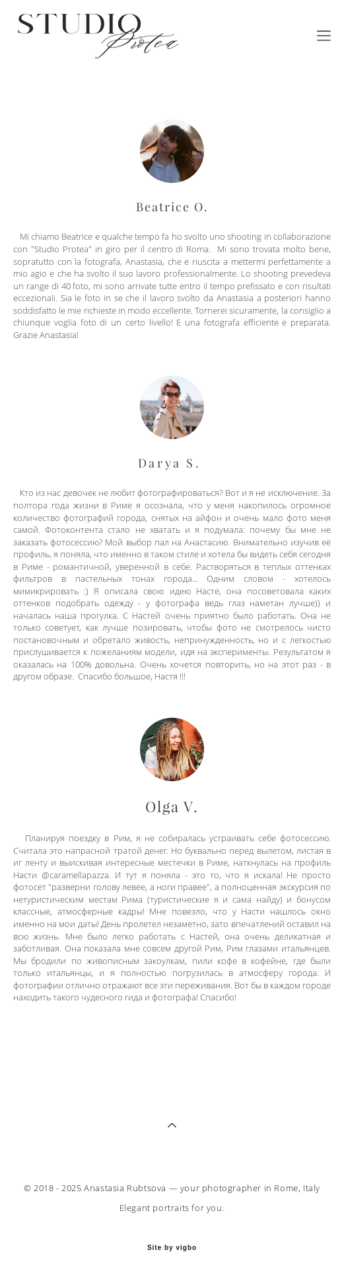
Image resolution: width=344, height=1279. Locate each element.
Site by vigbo (172, 1248)
